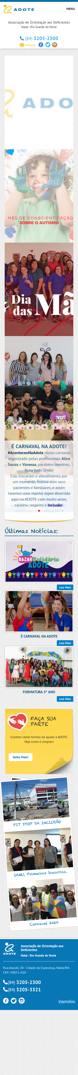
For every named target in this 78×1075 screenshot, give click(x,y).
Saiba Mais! (21, 757)
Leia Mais (65, 699)
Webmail (28, 45)
